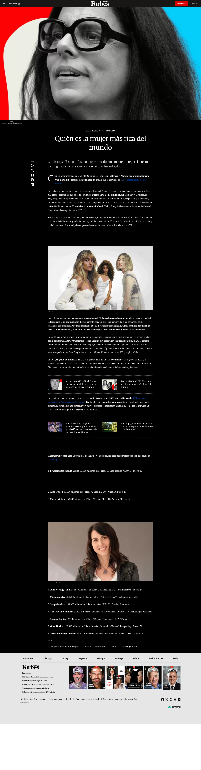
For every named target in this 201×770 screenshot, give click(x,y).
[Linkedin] (179, 700)
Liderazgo (47, 659)
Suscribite (181, 4)
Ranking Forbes (129, 646)
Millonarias (100, 646)
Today (175, 659)
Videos (136, 659)
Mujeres (113, 646)
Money (65, 659)
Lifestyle (100, 659)
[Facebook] (162, 700)
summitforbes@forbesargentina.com (41, 684)
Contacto (43, 699)
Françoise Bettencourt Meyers (64, 646)
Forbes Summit (156, 659)
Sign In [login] (195, 3)
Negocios (82, 659)
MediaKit (24, 699)
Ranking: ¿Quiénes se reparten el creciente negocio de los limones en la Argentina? (137, 426)
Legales (97, 699)
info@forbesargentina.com (37, 681)
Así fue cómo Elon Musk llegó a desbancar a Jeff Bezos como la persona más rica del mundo (81, 384)
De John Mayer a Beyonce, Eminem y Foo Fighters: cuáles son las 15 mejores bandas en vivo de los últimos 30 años (82, 428)
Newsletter (34, 699)
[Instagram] (171, 700)
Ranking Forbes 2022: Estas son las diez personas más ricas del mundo (136, 384)
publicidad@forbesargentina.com (41, 677)
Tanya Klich (109, 131)
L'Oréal (87, 646)
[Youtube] (175, 700)
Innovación (28, 659)
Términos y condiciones (83, 699)
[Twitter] (166, 700)
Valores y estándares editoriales (61, 699)
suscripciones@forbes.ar (41, 688)
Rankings (119, 659)
